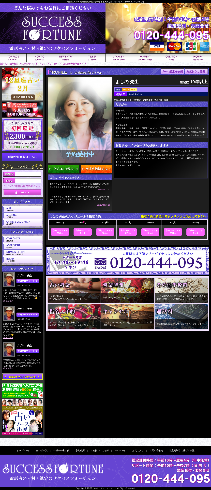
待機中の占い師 (61, 450)
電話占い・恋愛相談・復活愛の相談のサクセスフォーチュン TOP (29, 64)
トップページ (23, 450)
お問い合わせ (156, 450)
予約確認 (80, 450)
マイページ (120, 450)
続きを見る (8, 301)
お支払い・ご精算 (99, 450)
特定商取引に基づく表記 (182, 450)
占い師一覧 (42, 450)
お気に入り (138, 450)
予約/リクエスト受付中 (60, 231)
